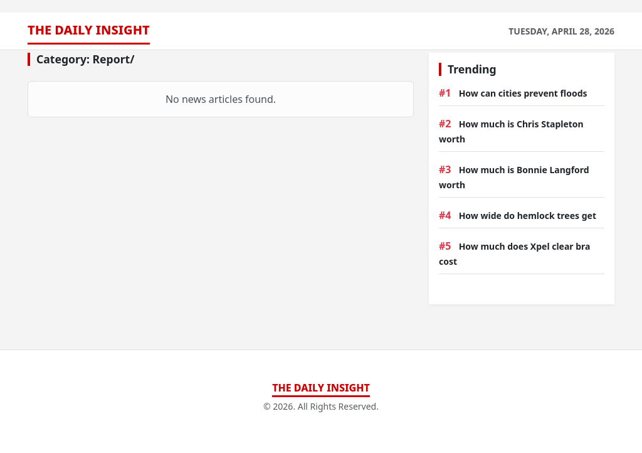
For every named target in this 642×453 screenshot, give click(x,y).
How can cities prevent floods (523, 93)
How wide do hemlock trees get (527, 215)
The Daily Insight (89, 29)
